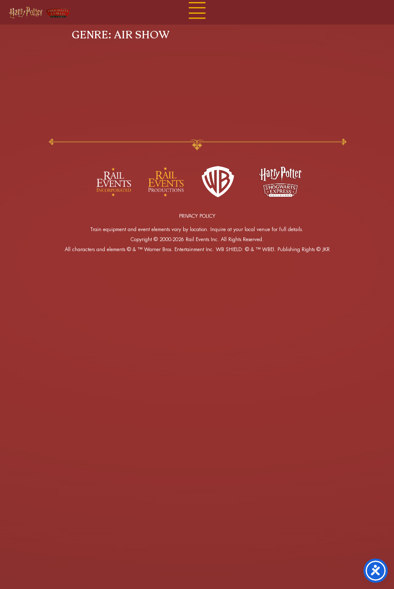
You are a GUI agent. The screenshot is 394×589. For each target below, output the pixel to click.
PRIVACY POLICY (197, 216)
